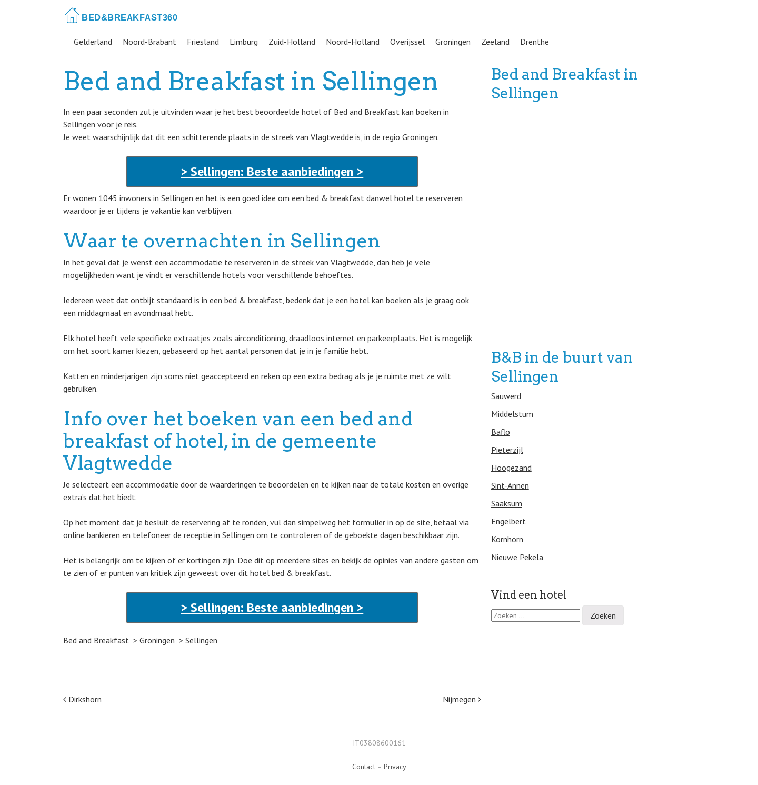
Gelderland (93, 41)
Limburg (244, 41)
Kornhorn (507, 539)
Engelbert (508, 521)
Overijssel (407, 41)
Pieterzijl (507, 449)
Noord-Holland (353, 41)
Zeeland (495, 41)
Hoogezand (511, 467)
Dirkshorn (82, 699)
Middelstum (512, 414)
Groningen (453, 41)
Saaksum (506, 503)
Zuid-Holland (291, 41)
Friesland (203, 41)
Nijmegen (462, 699)
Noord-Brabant (149, 41)
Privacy (395, 766)
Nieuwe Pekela (517, 557)
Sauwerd (506, 396)
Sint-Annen (510, 485)
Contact (363, 766)
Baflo (500, 431)
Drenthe (534, 41)
